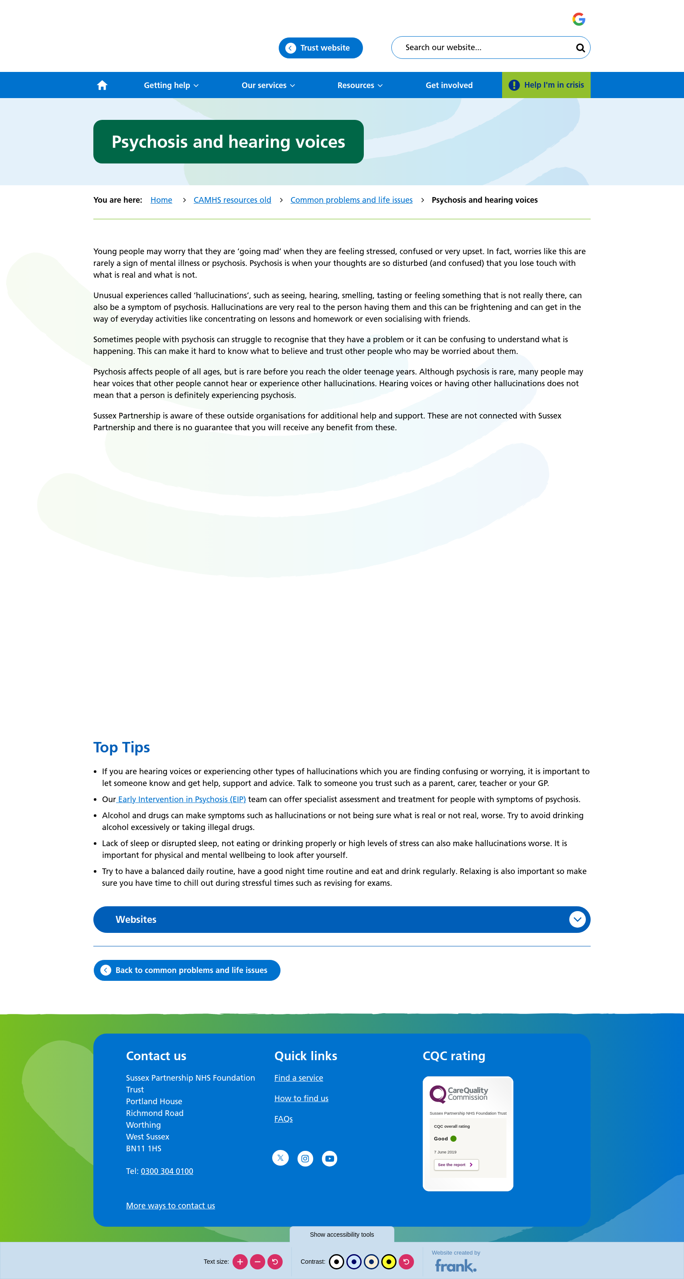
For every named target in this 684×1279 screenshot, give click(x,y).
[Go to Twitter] (280, 1158)
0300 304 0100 (167, 1171)
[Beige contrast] (371, 1261)
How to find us (301, 1098)
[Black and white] (336, 1261)
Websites (136, 919)
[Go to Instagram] (305, 1159)
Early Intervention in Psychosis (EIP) (181, 799)
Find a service (298, 1078)
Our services (264, 85)
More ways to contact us (170, 1206)
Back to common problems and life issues (191, 970)
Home (161, 200)
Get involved (449, 85)
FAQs (283, 1119)
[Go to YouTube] (330, 1159)
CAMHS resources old (232, 200)
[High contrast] (389, 1261)
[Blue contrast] (354, 1261)
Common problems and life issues (352, 200)
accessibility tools (342, 1234)
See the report (451, 1165)
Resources (356, 85)
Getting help (167, 85)
